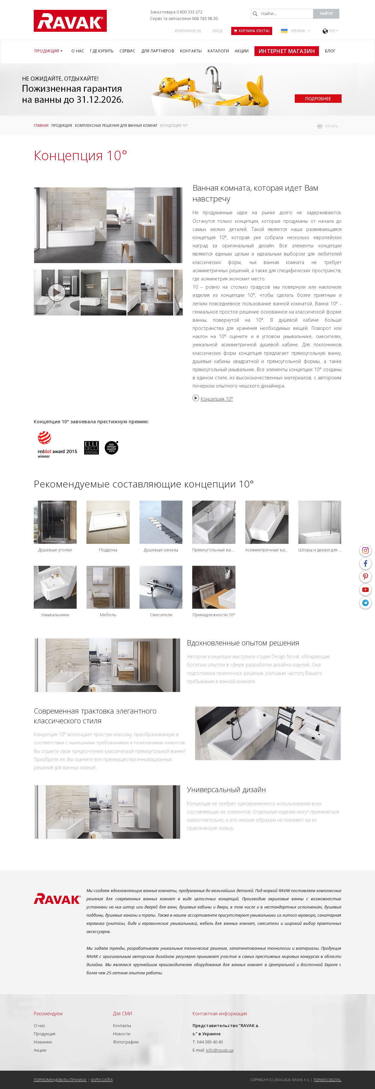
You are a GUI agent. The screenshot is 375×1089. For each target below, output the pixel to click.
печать (331, 126)
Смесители (161, 615)
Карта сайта (102, 1079)
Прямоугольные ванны (213, 550)
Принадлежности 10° (214, 615)
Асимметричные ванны (267, 550)
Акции (40, 1050)
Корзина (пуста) (252, 31)
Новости (121, 1034)
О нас (40, 1025)
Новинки (43, 1042)
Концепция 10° (217, 399)
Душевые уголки (55, 550)
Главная (41, 125)
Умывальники (55, 615)
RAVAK (70, 21)
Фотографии (126, 1042)
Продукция (61, 125)
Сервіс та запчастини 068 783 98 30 (184, 18)
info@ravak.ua (220, 1050)
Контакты (122, 1025)
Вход (217, 31)
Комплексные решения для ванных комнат (116, 125)
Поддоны (108, 550)
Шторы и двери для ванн (320, 550)
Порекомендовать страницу (60, 1079)
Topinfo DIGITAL (327, 1079)
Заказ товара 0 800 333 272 (176, 12)
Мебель (108, 615)
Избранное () (188, 31)
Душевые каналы (161, 550)
